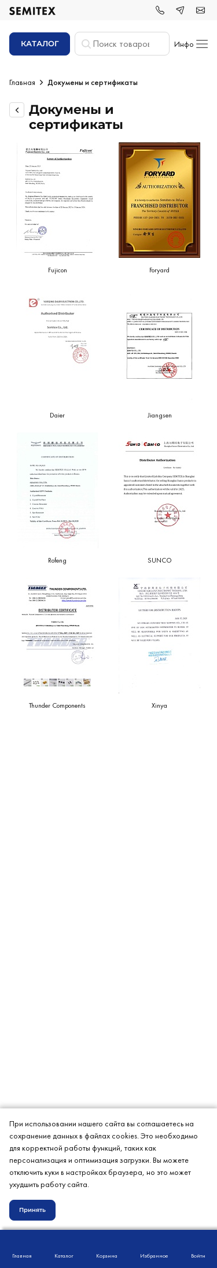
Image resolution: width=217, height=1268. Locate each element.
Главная (22, 82)
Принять (32, 1210)
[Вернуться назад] (16, 109)
